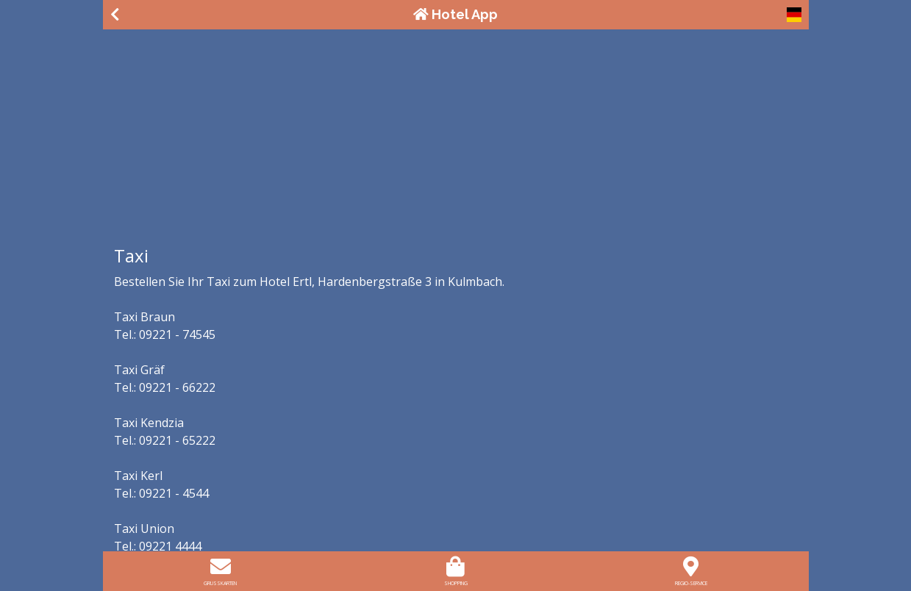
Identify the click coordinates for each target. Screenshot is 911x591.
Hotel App (455, 14)
